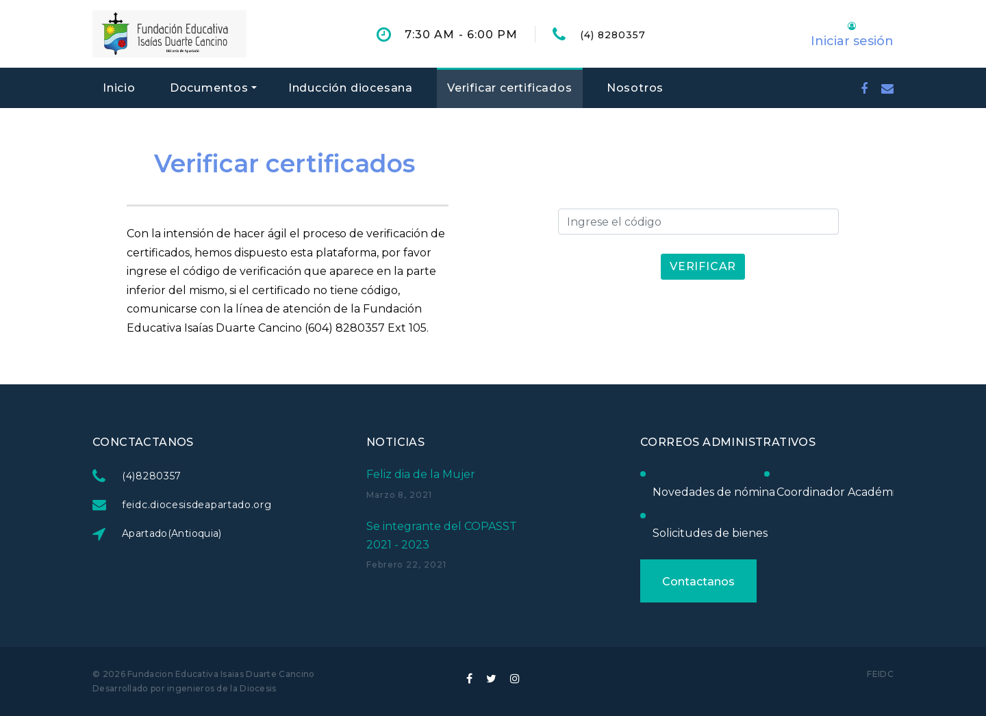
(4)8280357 (152, 476)
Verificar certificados (509, 87)
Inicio (119, 87)
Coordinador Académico (841, 492)
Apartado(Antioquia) (173, 533)
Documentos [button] (209, 87)
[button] (852, 33)
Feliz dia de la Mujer (420, 474)
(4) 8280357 (613, 35)
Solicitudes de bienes (709, 533)
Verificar (703, 266)
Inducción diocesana (350, 87)
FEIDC (880, 674)
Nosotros (635, 87)
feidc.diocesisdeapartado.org (198, 505)
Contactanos (697, 581)
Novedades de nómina (713, 492)
